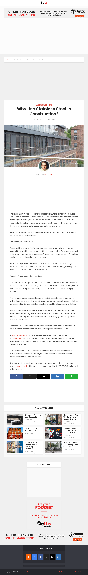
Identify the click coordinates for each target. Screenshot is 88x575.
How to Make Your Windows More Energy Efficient (70, 417)
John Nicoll (51, 120)
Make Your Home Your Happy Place (70, 443)
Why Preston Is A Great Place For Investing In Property (32, 445)
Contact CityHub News (76, 572)
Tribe (27, 572)
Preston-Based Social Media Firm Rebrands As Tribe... (71, 431)
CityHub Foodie (62, 572)
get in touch (22, 366)
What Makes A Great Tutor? (31, 430)
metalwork (16, 338)
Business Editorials (44, 105)
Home (9, 60)
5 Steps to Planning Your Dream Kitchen (33, 416)
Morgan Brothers (19, 335)
